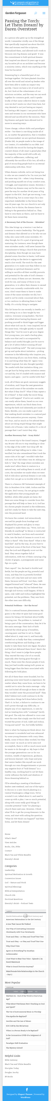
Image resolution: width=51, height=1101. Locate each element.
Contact (8, 850)
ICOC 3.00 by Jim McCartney (17, 1026)
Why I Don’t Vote (13, 946)
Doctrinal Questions (14, 899)
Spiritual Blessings (13, 886)
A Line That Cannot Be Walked (18, 924)
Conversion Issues (13, 878)
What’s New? (11, 838)
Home (7, 834)
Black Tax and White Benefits (18, 854)
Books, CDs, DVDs (12, 846)
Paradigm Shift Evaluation (17, 1043)
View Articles (10, 842)
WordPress (25, 1097)
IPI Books (9, 1076)
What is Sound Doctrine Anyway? (20, 966)
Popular (10, 987)
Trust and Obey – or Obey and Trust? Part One (25, 941)
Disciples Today (12, 1068)
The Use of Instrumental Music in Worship (23, 1012)
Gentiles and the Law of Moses (18, 1021)
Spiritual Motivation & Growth (18, 874)
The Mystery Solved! (14, 1048)
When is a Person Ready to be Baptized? (22, 1030)
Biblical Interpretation (15, 890)
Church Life (10, 895)
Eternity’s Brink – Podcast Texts (19, 903)
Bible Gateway (11, 1059)
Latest (9, 911)
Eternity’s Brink (12, 859)
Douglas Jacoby (12, 1072)
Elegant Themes (25, 1094)
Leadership (10, 870)
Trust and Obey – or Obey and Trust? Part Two (25, 936)
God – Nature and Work (15, 882)
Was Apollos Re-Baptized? (16, 1016)
